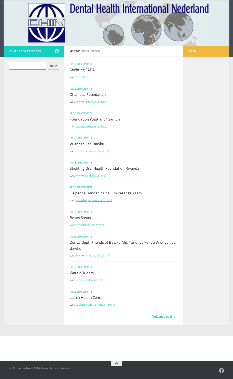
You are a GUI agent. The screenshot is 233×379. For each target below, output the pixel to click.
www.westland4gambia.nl (91, 126)
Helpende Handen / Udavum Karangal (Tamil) (107, 193)
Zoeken (53, 66)
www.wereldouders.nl (89, 280)
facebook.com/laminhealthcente (95, 304)
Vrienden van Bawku (87, 144)
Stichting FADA (82, 70)
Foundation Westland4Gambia (95, 119)
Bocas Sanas (80, 218)
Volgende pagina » (165, 317)
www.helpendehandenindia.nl (94, 200)
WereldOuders (82, 273)
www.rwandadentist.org (90, 175)
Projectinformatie (81, 64)
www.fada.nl (83, 77)
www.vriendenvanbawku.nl (92, 151)
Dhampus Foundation (88, 94)
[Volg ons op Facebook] (57, 51)
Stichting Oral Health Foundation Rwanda (104, 168)
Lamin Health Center (87, 297)
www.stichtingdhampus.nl (91, 101)
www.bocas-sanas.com (90, 225)
